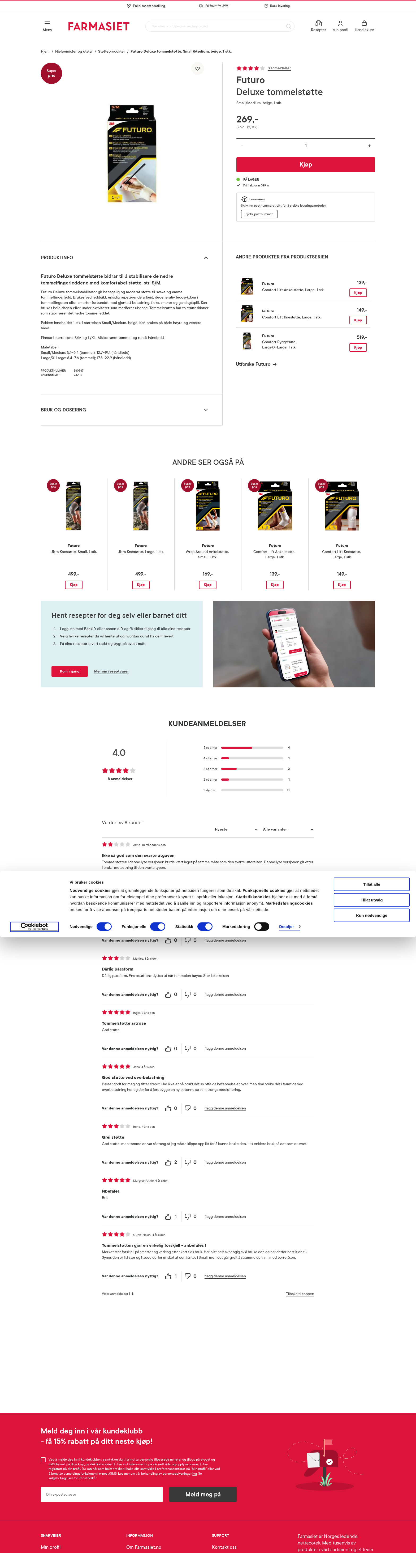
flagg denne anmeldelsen (225, 886)
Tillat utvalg (372, 1515)
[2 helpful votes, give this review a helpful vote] (171, 1162)
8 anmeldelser (279, 68)
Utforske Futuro (253, 364)
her (194, 1473)
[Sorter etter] (235, 829)
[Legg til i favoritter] (197, 68)
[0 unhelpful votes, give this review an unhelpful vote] (191, 886)
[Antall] (306, 145)
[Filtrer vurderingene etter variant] (287, 829)
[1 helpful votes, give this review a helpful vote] (171, 1216)
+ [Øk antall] (369, 145)
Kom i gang (69, 671)
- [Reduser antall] (242, 145)
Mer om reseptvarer (111, 671)
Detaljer (286, 1542)
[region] (131, 150)
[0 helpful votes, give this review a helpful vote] (171, 886)
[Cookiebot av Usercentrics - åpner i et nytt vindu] (34, 1543)
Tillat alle (371, 1500)
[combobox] (218, 26)
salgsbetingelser (61, 1478)
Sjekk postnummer (259, 214)
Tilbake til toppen (300, 1294)
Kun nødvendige (371, 1531)
